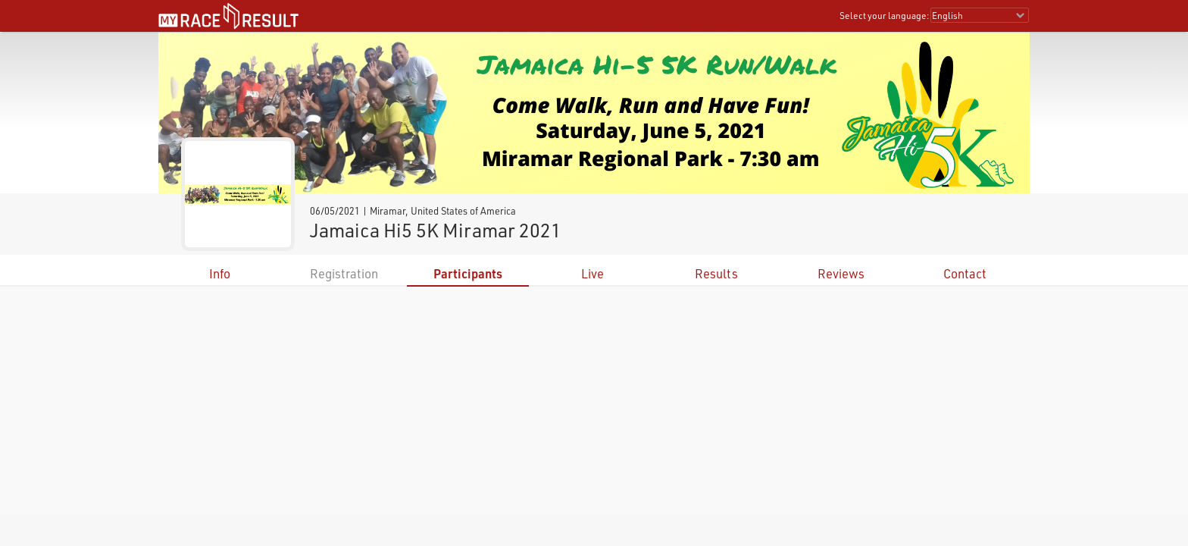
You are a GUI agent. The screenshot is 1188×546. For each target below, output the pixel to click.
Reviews (841, 273)
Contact (964, 273)
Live (592, 273)
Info (219, 273)
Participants (467, 273)
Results (716, 273)
